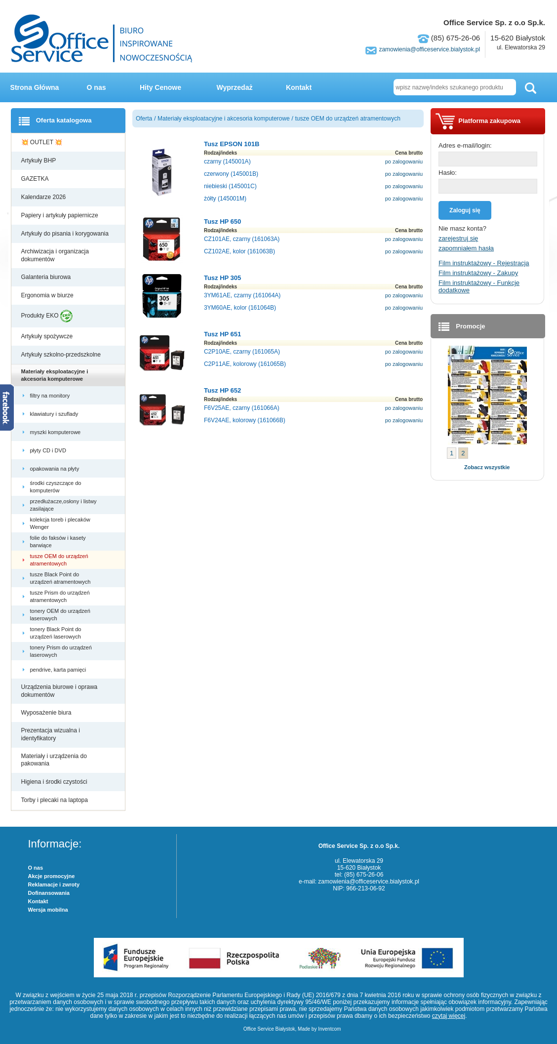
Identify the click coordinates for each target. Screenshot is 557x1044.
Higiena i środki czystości (55, 781)
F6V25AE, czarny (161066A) (241, 407)
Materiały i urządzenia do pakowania (54, 760)
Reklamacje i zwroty (54, 884)
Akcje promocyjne (51, 876)
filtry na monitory (51, 396)
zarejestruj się (458, 238)
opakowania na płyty (55, 469)
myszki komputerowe (56, 432)
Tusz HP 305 (222, 277)
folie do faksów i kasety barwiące (58, 541)
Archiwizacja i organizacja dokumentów (55, 255)
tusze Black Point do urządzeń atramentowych (61, 577)
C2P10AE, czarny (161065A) (242, 351)
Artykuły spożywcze (48, 336)
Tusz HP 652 (222, 390)
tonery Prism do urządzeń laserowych (61, 650)
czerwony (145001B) (231, 173)
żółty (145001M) (225, 198)
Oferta (144, 118)
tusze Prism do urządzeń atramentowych (60, 596)
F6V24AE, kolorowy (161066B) (244, 420)
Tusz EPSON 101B (231, 144)
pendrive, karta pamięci (59, 670)
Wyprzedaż (235, 87)
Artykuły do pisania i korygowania (66, 233)
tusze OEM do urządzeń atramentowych (59, 559)
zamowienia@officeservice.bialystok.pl (429, 49)
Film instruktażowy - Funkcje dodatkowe (478, 286)
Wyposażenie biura (47, 712)
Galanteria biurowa (47, 277)
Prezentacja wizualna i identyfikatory (50, 734)
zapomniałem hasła (466, 248)
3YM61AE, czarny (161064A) (242, 295)
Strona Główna (34, 87)
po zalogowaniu (404, 161)
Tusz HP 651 (222, 334)
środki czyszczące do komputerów (55, 486)
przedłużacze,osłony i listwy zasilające (63, 504)
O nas (96, 87)
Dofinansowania (49, 893)
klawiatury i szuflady (55, 414)
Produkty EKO (47, 316)
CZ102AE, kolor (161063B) (239, 251)
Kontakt (299, 87)
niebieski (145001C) (230, 186)
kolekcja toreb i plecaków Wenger (60, 523)
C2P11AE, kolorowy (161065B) (245, 364)
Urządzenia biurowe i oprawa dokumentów (59, 690)
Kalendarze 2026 (44, 197)
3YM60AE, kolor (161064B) (240, 307)
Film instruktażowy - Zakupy (478, 273)
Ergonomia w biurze (48, 295)
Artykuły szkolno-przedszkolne (62, 354)
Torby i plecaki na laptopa (56, 800)
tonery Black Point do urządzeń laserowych (56, 632)
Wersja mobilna (48, 910)
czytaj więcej (448, 1015)
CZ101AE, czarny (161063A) (241, 239)
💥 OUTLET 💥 (42, 142)
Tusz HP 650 (222, 221)
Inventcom (329, 1029)
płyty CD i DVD (49, 450)
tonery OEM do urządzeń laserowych (60, 614)
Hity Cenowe (160, 87)
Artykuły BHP (39, 160)
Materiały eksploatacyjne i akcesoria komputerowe (54, 374)
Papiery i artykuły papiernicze (60, 215)
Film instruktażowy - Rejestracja (483, 263)
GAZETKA (35, 178)
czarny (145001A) (227, 161)
